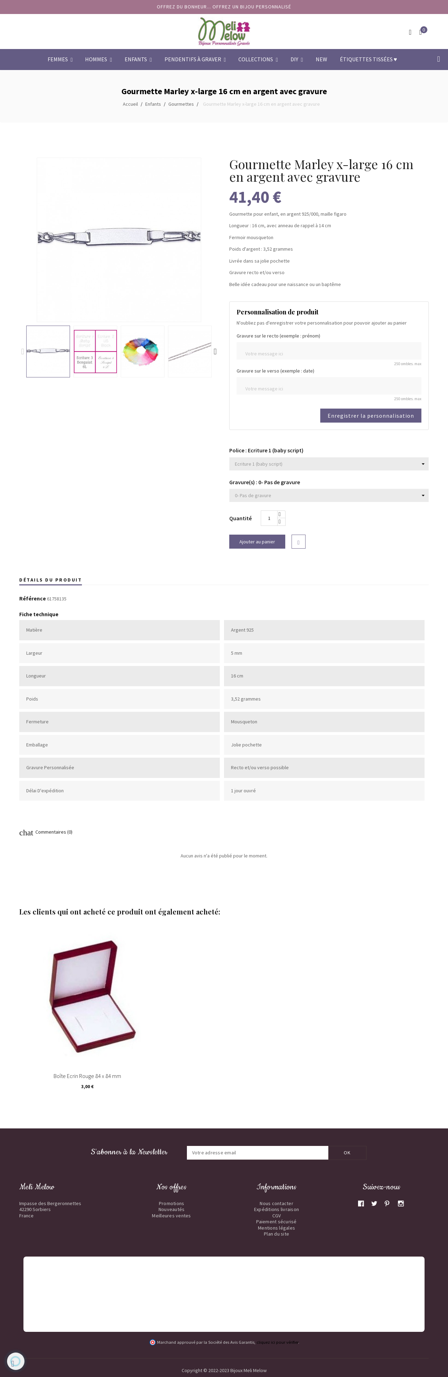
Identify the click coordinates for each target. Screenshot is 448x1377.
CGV (276, 1215)
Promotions (171, 1203)
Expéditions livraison (276, 1209)
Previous (23, 351)
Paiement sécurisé (276, 1221)
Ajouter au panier (257, 541)
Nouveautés (172, 1209)
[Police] (329, 464)
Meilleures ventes (171, 1215)
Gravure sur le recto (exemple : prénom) (278, 336)
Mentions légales (276, 1228)
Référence (32, 599)
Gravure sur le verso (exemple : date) (275, 371)
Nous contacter (276, 1203)
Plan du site (276, 1234)
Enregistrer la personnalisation (371, 415)
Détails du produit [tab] (50, 580)
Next (215, 351)
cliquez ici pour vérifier (277, 1342)
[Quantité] (269, 518)
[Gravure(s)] (329, 495)
